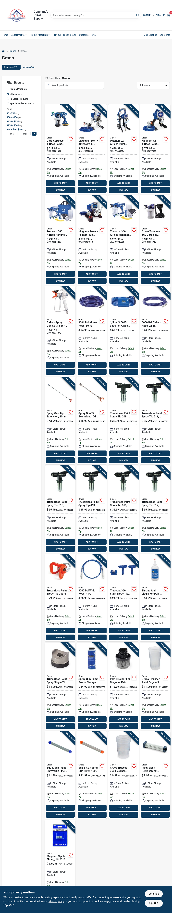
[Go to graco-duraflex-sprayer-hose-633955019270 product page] (155, 331)
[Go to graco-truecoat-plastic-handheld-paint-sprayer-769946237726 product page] (60, 240)
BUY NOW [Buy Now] (60, 190)
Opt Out (153, 903)
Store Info (165, 35)
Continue (153, 893)
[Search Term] (95, 15)
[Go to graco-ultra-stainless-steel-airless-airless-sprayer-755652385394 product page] (60, 149)
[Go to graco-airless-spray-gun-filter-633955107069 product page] (91, 775)
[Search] (137, 15)
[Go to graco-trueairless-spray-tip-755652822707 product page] (60, 509)
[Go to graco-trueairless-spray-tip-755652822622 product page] (123, 509)
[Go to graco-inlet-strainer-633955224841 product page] (123, 686)
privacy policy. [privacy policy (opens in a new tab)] (56, 901)
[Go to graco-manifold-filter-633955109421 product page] (155, 775)
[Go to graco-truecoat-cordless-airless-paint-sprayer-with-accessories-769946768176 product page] (155, 240)
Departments (18, 35)
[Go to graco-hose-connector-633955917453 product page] (60, 863)
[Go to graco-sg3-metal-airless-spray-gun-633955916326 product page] (60, 331)
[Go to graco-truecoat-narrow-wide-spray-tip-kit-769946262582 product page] (123, 598)
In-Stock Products (19, 99)
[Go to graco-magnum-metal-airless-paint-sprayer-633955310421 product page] (123, 149)
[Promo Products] (8, 89)
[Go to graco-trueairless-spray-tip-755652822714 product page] (155, 420)
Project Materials (39, 35)
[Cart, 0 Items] (168, 15)
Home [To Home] (5, 35)
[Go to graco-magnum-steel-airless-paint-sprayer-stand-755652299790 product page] (91, 149)
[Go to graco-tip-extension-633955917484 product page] (60, 420)
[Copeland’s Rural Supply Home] (16, 15)
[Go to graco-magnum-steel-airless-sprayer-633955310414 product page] (155, 149)
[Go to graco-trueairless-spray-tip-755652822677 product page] (91, 509)
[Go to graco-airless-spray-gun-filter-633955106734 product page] (60, 775)
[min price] (12, 134)
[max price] (25, 134)
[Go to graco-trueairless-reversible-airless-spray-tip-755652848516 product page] (123, 420)
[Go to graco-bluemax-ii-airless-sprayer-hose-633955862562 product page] (123, 331)
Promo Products (18, 89)
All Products (16, 94)
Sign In (147, 15)
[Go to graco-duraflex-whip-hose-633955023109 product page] (91, 598)
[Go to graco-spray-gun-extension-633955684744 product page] (91, 420)
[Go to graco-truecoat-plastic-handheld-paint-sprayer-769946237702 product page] (123, 240)
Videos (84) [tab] (29, 67)
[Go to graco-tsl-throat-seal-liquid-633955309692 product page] (155, 598)
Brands (12, 51)
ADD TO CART (60, 183)
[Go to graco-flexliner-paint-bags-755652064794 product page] (155, 686)
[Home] (3, 51)
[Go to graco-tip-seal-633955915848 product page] (60, 686)
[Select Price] (34, 134)
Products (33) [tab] (11, 67)
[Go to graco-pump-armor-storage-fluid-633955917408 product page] (91, 686)
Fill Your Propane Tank (64, 35)
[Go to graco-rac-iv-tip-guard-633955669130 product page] (60, 598)
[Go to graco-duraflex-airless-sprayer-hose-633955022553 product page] (91, 331)
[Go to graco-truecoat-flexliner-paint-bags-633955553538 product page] (123, 775)
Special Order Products (22, 103)
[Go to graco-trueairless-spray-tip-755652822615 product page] (155, 509)
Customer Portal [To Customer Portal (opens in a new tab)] (87, 35)
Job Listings (150, 35)
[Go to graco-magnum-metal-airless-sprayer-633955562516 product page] (91, 240)
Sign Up (160, 15)
